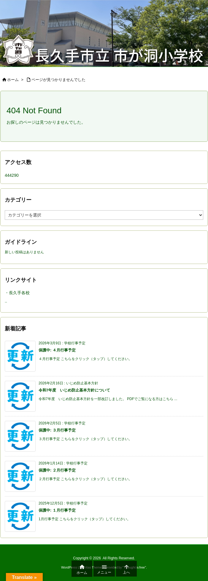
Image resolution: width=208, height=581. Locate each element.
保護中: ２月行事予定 (57, 470)
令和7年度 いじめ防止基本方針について (74, 390)
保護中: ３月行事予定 (57, 430)
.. (6, 301)
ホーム (13, 79)
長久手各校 (19, 292)
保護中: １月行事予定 (57, 510)
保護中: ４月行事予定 (57, 350)
